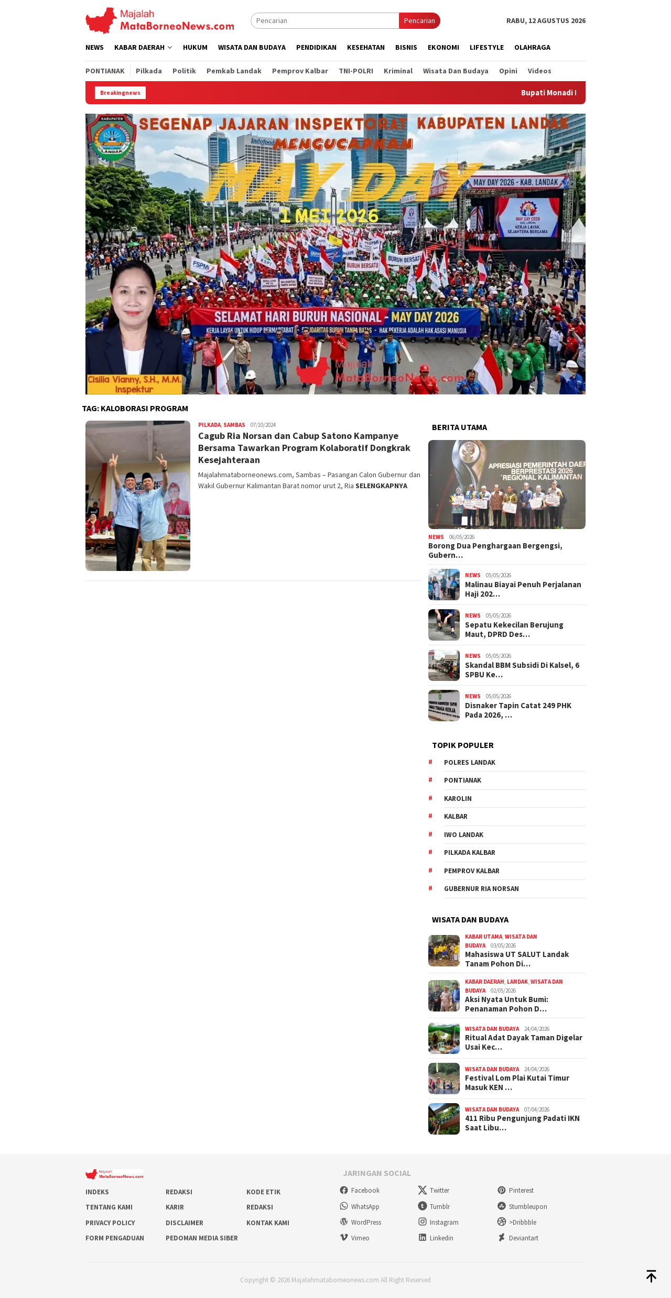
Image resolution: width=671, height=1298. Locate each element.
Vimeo (354, 1238)
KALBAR (456, 816)
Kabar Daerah (484, 981)
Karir (175, 1207)
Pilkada (209, 424)
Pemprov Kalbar (472, 870)
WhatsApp (359, 1206)
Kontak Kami (267, 1222)
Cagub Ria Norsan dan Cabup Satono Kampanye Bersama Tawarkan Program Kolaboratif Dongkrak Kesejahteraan (304, 448)
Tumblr (434, 1206)
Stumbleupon (522, 1206)
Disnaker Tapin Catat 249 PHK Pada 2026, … (518, 710)
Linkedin (435, 1238)
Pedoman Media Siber (202, 1238)
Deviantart (517, 1238)
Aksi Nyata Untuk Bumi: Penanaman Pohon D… (506, 1004)
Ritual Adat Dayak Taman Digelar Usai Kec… (523, 1042)
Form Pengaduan (114, 1238)
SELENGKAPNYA (381, 485)
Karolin (458, 798)
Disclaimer (184, 1222)
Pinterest (515, 1190)
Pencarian (419, 20)
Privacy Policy (110, 1222)
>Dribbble (516, 1222)
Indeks (97, 1191)
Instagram (438, 1222)
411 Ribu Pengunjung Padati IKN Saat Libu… (522, 1123)
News (436, 537)
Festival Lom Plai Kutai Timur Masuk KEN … (517, 1082)
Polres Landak (469, 762)
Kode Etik (263, 1191)
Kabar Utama (483, 936)
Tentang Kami (109, 1207)
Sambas (234, 424)
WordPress (360, 1222)
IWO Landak (463, 834)
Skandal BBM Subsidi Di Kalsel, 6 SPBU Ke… (522, 670)
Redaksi (179, 1191)
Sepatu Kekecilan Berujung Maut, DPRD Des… (514, 629)
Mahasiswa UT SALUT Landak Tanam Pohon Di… (517, 959)
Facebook (359, 1190)
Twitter (433, 1190)
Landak (517, 981)
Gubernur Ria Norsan (481, 888)
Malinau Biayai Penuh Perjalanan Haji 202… (523, 589)
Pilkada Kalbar (469, 852)
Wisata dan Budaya (492, 1028)
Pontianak (462, 780)
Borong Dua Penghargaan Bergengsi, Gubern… (495, 550)
